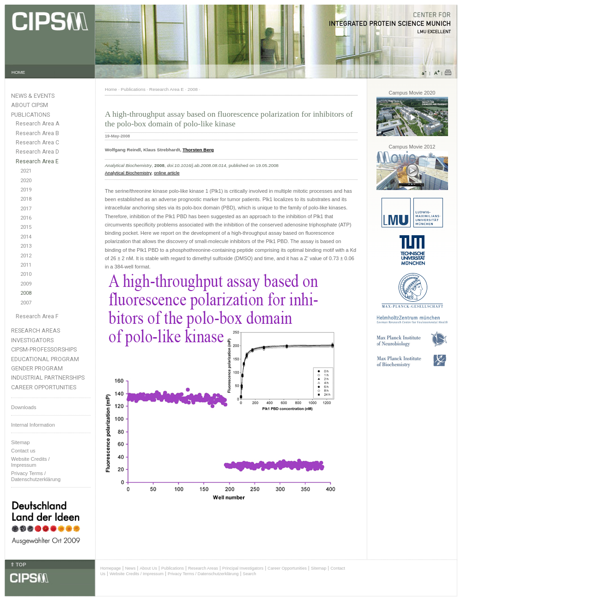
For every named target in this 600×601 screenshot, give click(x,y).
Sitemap (20, 442)
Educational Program (45, 359)
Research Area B (37, 133)
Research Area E (37, 161)
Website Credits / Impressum (136, 573)
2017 (25, 209)
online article (166, 172)
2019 (25, 190)
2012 (25, 256)
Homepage (110, 568)
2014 (25, 237)
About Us (148, 568)
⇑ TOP (18, 564)
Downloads (23, 407)
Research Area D (37, 152)
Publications (30, 114)
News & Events (33, 95)
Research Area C (37, 142)
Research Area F (37, 316)
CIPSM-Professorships (44, 349)
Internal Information (33, 425)
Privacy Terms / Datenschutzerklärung (36, 476)
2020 (25, 181)
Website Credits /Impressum (30, 462)
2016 (25, 218)
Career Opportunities (43, 387)
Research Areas (35, 330)
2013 (25, 246)
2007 (25, 303)
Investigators (32, 340)
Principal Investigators (242, 568)
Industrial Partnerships (48, 377)
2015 (25, 227)
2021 (25, 171)
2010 (25, 274)
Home (111, 89)
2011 (25, 265)
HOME (18, 72)
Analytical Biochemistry (128, 172)
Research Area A (37, 123)
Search (249, 573)
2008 (25, 293)
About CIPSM (29, 104)
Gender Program (37, 368)
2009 (25, 284)
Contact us (23, 450)
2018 (25, 199)
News (130, 568)
